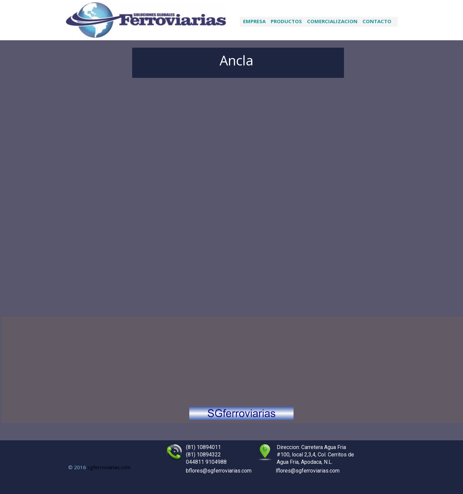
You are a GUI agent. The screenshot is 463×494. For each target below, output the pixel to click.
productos (286, 21)
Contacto (376, 21)
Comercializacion (332, 21)
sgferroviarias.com (108, 467)
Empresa (254, 21)
